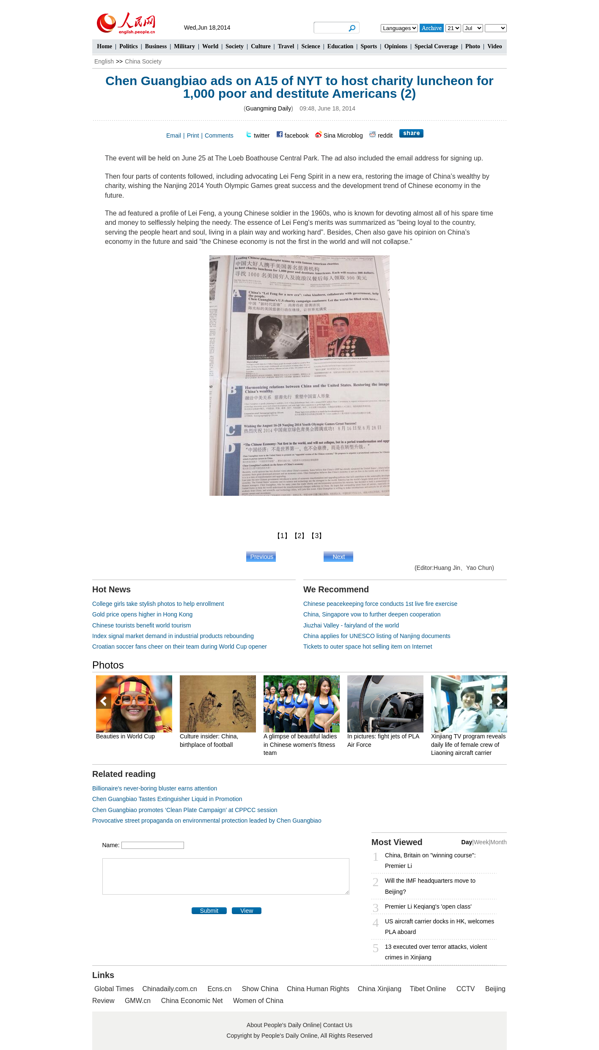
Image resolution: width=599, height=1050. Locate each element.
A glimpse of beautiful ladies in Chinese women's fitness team (300, 744)
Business (156, 46)
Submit (209, 910)
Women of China (258, 1000)
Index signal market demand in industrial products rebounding (173, 636)
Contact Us (337, 1025)
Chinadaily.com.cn (169, 988)
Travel (286, 46)
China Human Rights (318, 988)
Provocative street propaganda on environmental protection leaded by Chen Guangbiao (206, 820)
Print (193, 135)
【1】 (282, 535)
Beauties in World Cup (125, 736)
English (104, 61)
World (210, 46)
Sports (368, 46)
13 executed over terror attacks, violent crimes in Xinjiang (436, 952)
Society (234, 46)
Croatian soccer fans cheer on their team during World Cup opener (179, 646)
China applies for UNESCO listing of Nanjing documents (377, 636)
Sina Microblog (343, 135)
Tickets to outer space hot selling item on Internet (367, 646)
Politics (128, 46)
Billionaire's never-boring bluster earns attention (154, 788)
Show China (260, 988)
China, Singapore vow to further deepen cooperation (372, 614)
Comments (219, 135)
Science (310, 46)
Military (184, 46)
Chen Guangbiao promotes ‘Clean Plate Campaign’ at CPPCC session (185, 810)
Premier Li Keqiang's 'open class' (428, 906)
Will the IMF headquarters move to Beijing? (430, 886)
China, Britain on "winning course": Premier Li (430, 860)
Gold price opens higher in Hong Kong (142, 614)
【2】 (299, 535)
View (246, 910)
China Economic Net (192, 1000)
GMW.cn (139, 1000)
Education (340, 46)
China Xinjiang (379, 988)
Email (173, 135)
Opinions (395, 46)
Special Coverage (436, 46)
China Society (143, 61)
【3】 (316, 535)
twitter (261, 135)
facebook (297, 135)
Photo (472, 46)
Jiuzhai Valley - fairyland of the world (351, 625)
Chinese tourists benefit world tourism (141, 625)
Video (494, 46)
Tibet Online (428, 988)
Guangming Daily (268, 108)
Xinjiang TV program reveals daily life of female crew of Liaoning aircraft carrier (468, 744)
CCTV (465, 988)
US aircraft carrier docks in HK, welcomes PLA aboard (439, 926)
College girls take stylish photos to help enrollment (158, 603)
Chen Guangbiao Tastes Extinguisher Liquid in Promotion (167, 799)
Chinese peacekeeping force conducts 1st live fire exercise (380, 603)
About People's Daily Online (283, 1025)
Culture (260, 46)
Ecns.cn (219, 988)
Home (104, 46)
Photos (108, 665)
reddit (385, 135)
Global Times (114, 988)
